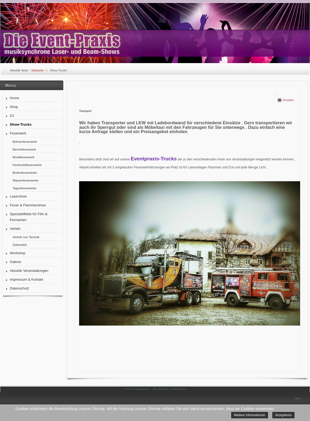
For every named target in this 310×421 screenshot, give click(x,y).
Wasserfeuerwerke (25, 180)
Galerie (15, 262)
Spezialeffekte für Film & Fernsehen (29, 217)
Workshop (17, 253)
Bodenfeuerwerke (25, 172)
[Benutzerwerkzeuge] (277, 96)
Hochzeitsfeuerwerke (27, 165)
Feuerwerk (18, 133)
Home (14, 98)
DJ (12, 116)
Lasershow (18, 196)
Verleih (15, 229)
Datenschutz (19, 288)
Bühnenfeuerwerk (25, 141)
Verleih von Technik (26, 237)
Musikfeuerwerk (23, 157)
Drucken (288, 100)
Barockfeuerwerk (24, 149)
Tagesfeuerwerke (24, 188)
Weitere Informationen (249, 415)
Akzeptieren (283, 415)
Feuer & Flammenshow (28, 205)
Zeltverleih (20, 244)
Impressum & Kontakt (26, 279)
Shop (14, 107)
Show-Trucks (21, 124)
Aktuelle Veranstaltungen (29, 271)
